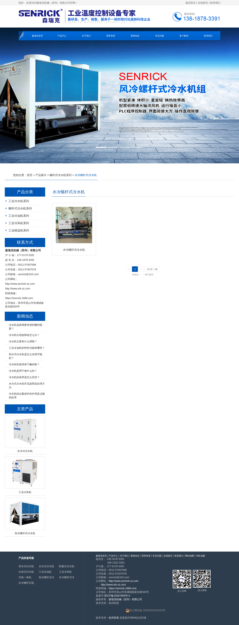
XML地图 (200, 556)
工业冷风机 (65, 571)
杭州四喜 (114, 617)
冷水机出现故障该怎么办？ (24, 335)
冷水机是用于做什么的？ (23, 370)
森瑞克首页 (37, 36)
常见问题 (159, 36)
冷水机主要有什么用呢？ (23, 341)
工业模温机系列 (18, 230)
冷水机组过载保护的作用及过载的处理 (27, 395)
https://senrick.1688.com (19, 298)
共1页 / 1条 (152, 269)
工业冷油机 (45, 571)
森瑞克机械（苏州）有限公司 (125, 599)
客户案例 (184, 36)
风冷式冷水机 (26, 566)
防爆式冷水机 (66, 566)
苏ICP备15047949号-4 (117, 595)
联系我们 (215, 2)
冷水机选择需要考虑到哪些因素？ (25, 326)
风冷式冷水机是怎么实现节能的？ (25, 356)
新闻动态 (135, 36)
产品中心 (61, 36)
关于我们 (86, 36)
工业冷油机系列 (18, 215)
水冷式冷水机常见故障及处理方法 (27, 385)
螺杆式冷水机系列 (61, 175)
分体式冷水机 (26, 571)
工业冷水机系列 (18, 201)
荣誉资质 (110, 36)
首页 (29, 175)
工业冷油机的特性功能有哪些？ (27, 347)
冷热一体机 (25, 577)
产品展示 (40, 175)
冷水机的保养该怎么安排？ (24, 377)
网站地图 (189, 556)
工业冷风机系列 (18, 223)
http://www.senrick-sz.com (20, 283)
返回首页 (190, 2)
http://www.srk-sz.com (17, 288)
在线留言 (203, 2)
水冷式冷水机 (46, 566)
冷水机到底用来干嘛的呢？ (24, 364)
